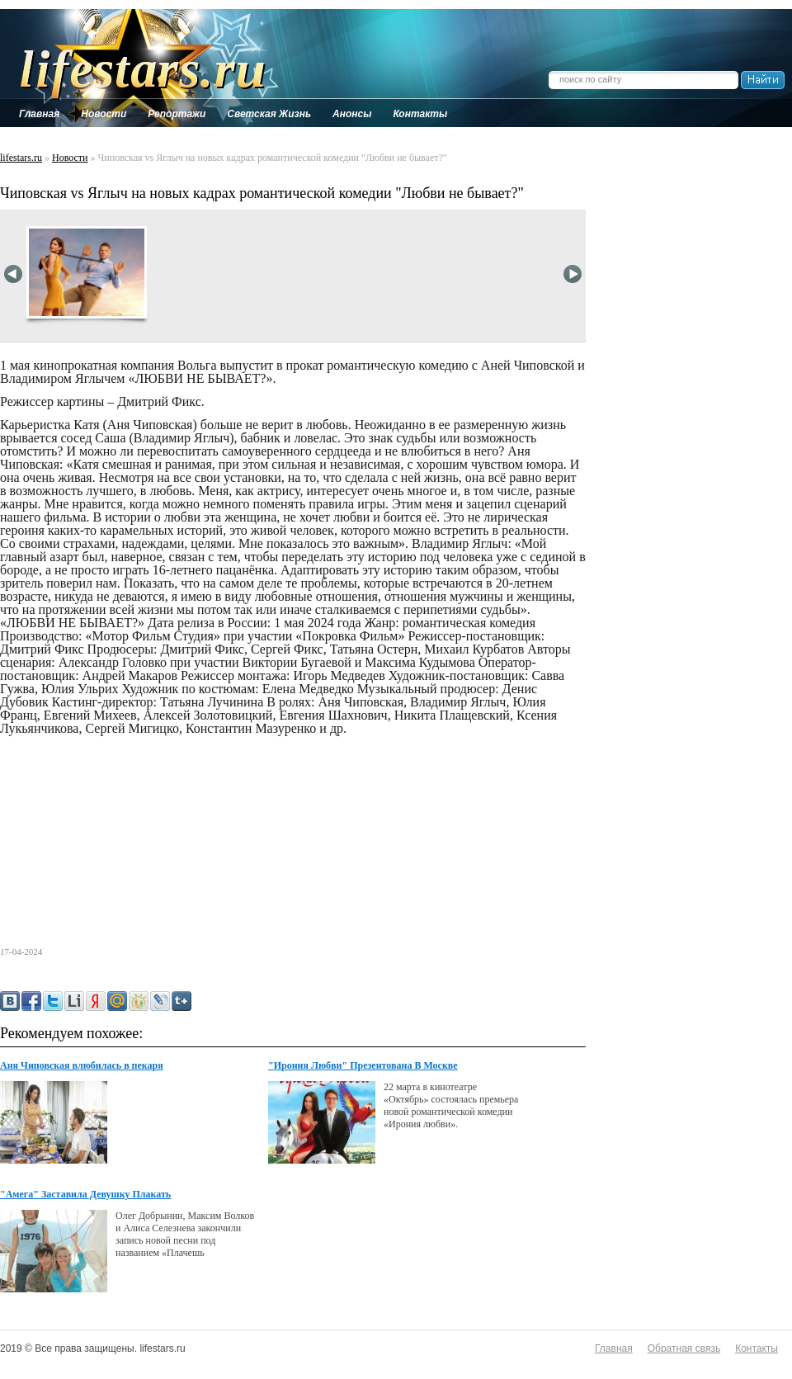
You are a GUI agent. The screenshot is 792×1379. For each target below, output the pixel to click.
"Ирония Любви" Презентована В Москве (363, 1065)
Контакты (756, 1348)
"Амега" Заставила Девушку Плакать (85, 1194)
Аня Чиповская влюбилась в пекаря (81, 1065)
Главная (614, 1348)
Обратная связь (684, 1348)
